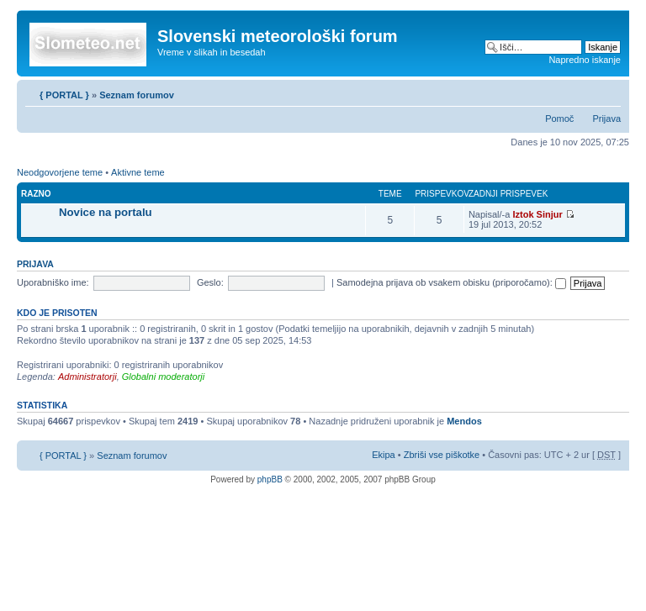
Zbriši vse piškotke (443, 455)
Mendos (464, 421)
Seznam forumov (136, 95)
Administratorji (87, 376)
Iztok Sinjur (537, 214)
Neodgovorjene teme (60, 172)
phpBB (270, 479)
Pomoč (559, 118)
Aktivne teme (138, 172)
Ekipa (383, 455)
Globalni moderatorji (163, 376)
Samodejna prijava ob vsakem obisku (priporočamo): (451, 282)
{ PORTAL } (64, 95)
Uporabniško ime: (53, 282)
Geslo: (210, 282)
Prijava (606, 118)
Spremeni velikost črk (608, 91)
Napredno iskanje (584, 60)
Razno (36, 193)
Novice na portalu (105, 212)
